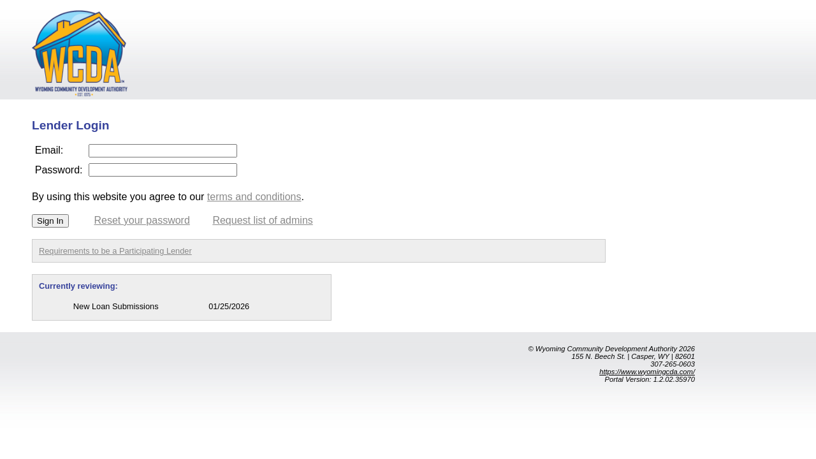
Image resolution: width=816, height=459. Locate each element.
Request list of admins (262, 220)
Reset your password (142, 220)
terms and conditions (254, 196)
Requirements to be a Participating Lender (115, 251)
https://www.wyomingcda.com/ (647, 371)
